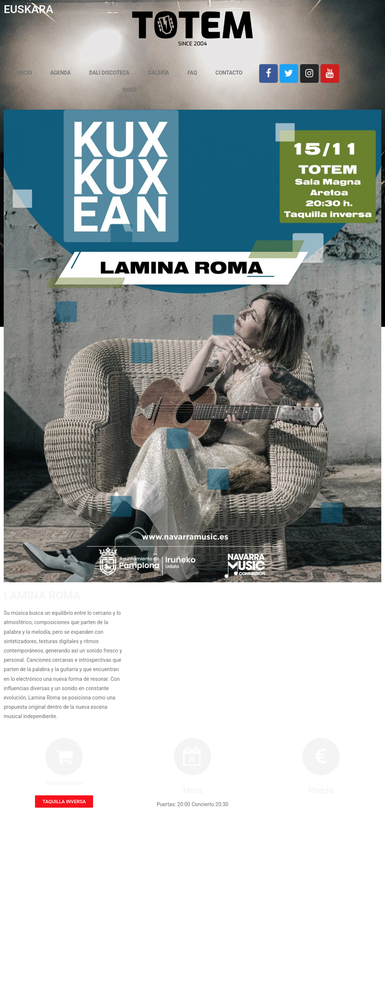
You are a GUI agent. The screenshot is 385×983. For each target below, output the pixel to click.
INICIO (24, 73)
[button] (64, 801)
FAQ (192, 73)
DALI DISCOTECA (109, 73)
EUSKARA (28, 9)
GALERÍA (158, 73)
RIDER (129, 90)
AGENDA (60, 73)
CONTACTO (229, 73)
